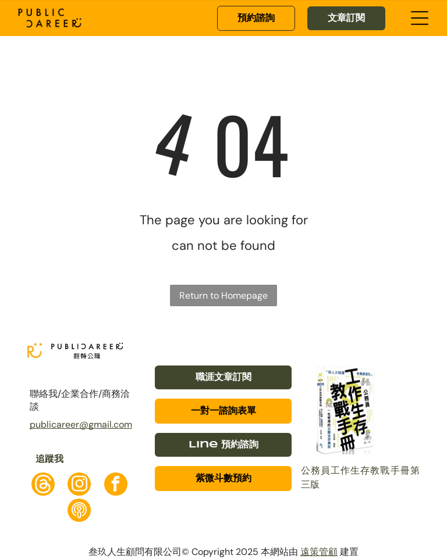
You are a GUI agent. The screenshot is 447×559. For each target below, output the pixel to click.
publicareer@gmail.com (81, 424)
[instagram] (79, 485)
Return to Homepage (223, 295)
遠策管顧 (319, 552)
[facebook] (115, 485)
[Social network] (43, 485)
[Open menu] (419, 18)
